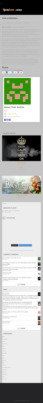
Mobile (4, 360)
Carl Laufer (6, 265)
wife (21, 31)
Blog (3, 341)
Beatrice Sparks (7, 294)
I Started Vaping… (21, 162)
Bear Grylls (6, 259)
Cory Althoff (6, 280)
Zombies (4, 379)
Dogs (3, 346)
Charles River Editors (7, 270)
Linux (3, 358)
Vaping (4, 372)
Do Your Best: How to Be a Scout (12, 257)
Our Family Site (6, 212)
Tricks (3, 365)
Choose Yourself (7, 272)
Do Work (4, 343)
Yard (3, 376)
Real (21, 22)
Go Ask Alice (6, 293)
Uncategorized (6, 367)
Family (4, 348)
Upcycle (4, 369)
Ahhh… (21, 167)
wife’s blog (19, 62)
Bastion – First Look (21, 195)
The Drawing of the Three (10, 316)
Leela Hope (6, 313)
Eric (4, 22)
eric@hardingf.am (10, 113)
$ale (3, 336)
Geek (3, 355)
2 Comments (27, 22)
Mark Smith (6, 305)
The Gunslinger (7, 321)
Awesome (17, 22)
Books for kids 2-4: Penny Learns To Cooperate (15, 311)
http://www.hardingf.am (12, 116)
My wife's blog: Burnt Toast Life (10, 210)
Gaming (4, 353)
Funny (4, 350)
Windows (4, 374)
